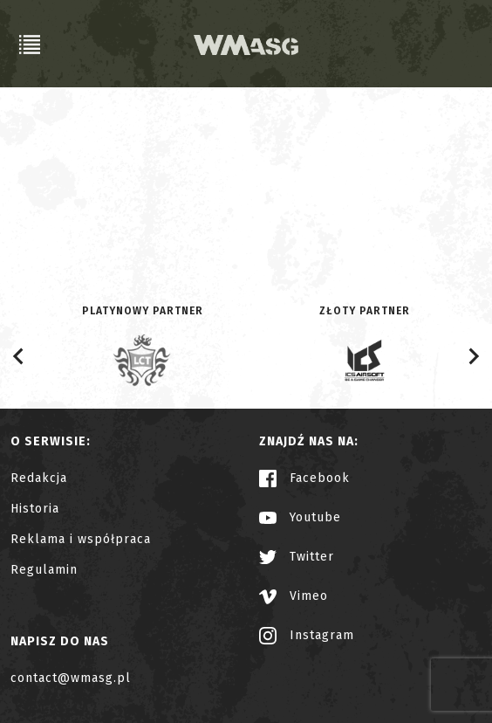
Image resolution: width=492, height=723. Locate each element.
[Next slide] (473, 356)
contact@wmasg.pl (70, 678)
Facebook (304, 478)
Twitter (296, 556)
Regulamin (44, 569)
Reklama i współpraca (80, 539)
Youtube (300, 517)
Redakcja (38, 478)
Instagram (306, 635)
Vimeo (293, 596)
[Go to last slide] (19, 356)
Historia (34, 508)
